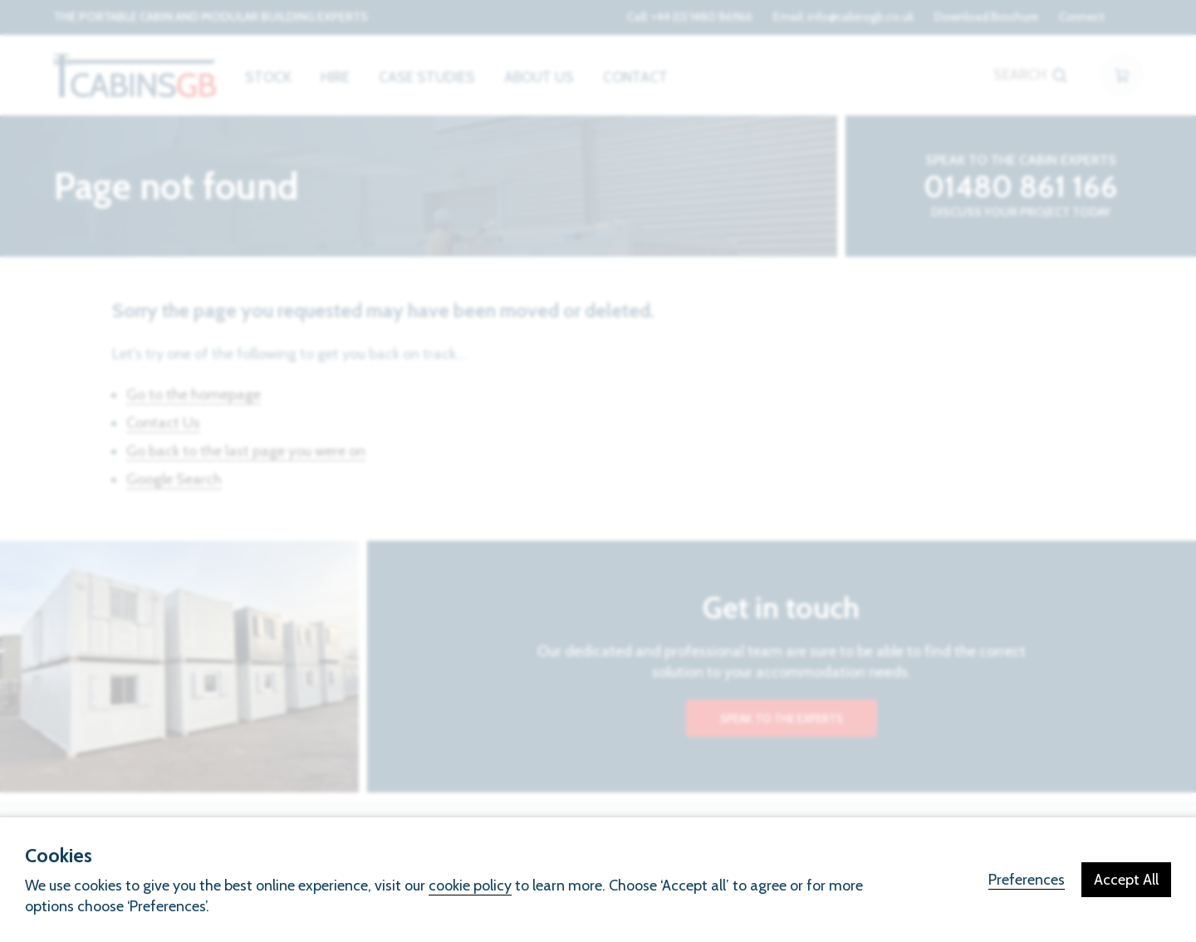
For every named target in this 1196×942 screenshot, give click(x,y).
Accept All (1126, 880)
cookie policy (470, 885)
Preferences (1026, 880)
